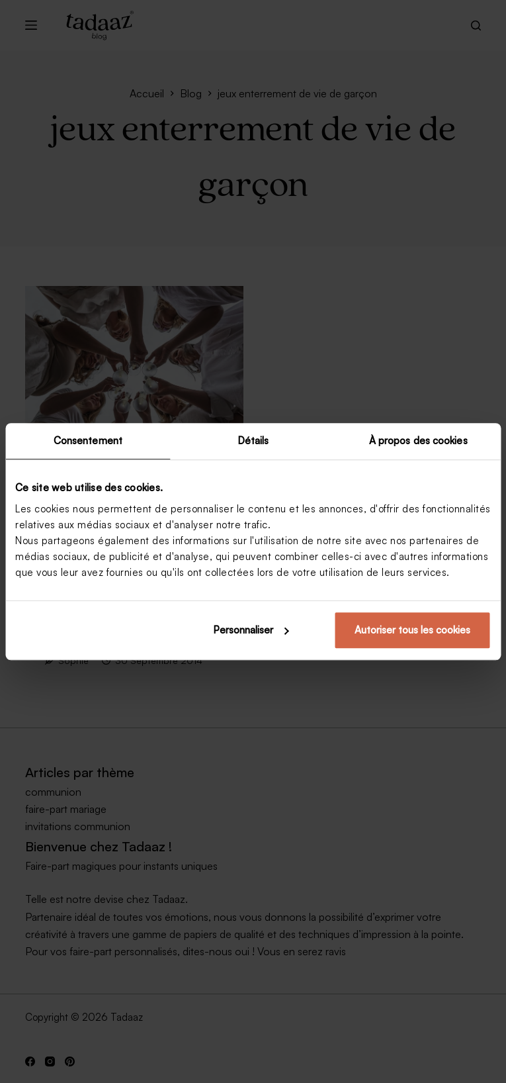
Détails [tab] (253, 440)
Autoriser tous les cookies (412, 630)
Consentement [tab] (88, 440)
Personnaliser (251, 630)
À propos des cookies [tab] (418, 440)
